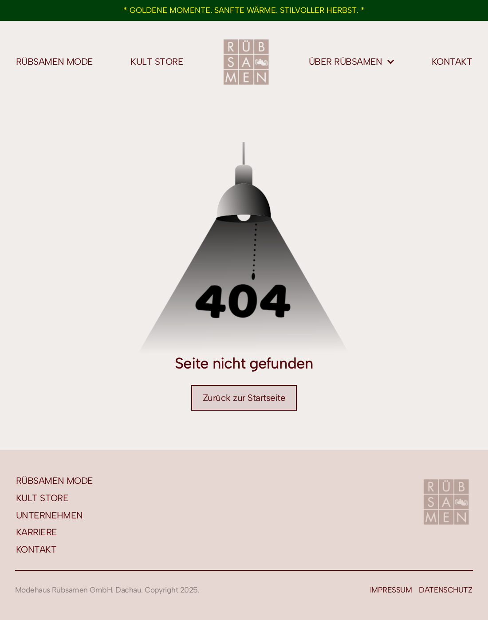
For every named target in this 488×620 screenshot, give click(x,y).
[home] (246, 61)
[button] (352, 62)
